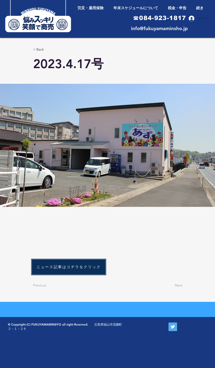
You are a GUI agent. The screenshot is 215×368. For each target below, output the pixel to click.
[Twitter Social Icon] (172, 326)
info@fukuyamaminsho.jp (159, 28)
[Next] (171, 285)
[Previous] (47, 285)
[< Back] (47, 49)
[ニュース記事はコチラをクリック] (68, 267)
